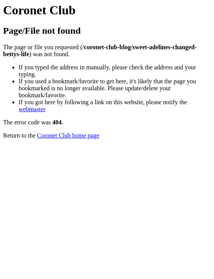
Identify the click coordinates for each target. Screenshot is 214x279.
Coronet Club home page (68, 135)
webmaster (32, 109)
